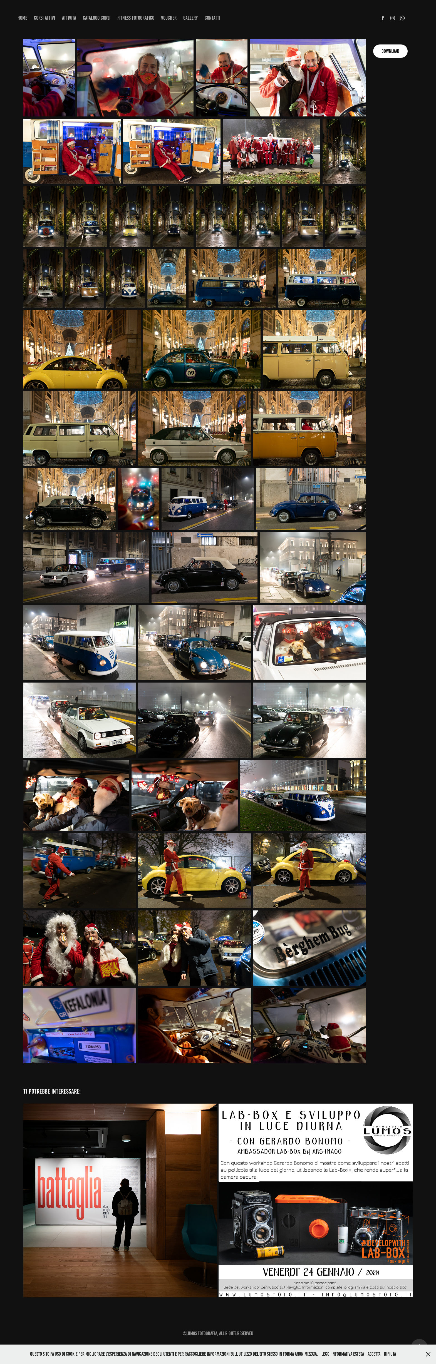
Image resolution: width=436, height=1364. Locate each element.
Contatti (212, 18)
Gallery (190, 18)
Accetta (374, 1354)
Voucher (169, 18)
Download (390, 51)
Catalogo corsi (96, 18)
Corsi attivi (44, 18)
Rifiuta (390, 1354)
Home (22, 18)
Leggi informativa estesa (342, 1354)
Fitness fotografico (135, 18)
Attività (69, 18)
